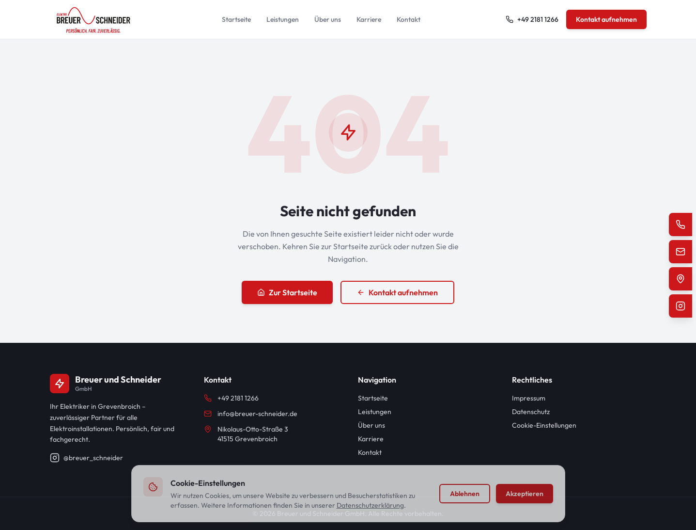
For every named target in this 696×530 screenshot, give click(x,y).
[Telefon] (680, 224)
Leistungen (282, 19)
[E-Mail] (680, 251)
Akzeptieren (524, 493)
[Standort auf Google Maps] (680, 278)
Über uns (327, 19)
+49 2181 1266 (231, 398)
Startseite (236, 19)
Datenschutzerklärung (370, 505)
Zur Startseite (287, 292)
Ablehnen (464, 493)
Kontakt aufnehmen (606, 19)
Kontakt (408, 19)
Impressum (528, 398)
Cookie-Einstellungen (544, 425)
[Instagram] (680, 306)
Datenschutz (531, 411)
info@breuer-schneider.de (250, 413)
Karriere (368, 19)
